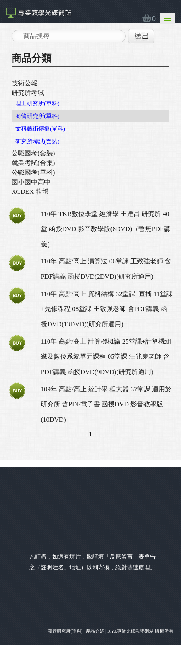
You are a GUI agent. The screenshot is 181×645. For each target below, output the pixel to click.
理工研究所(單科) (37, 103)
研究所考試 (28, 92)
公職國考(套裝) (33, 153)
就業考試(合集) (33, 162)
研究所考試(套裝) (37, 141)
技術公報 (25, 83)
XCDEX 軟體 (30, 191)
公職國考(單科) (33, 172)
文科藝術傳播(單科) (40, 129)
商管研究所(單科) (37, 116)
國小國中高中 (31, 182)
